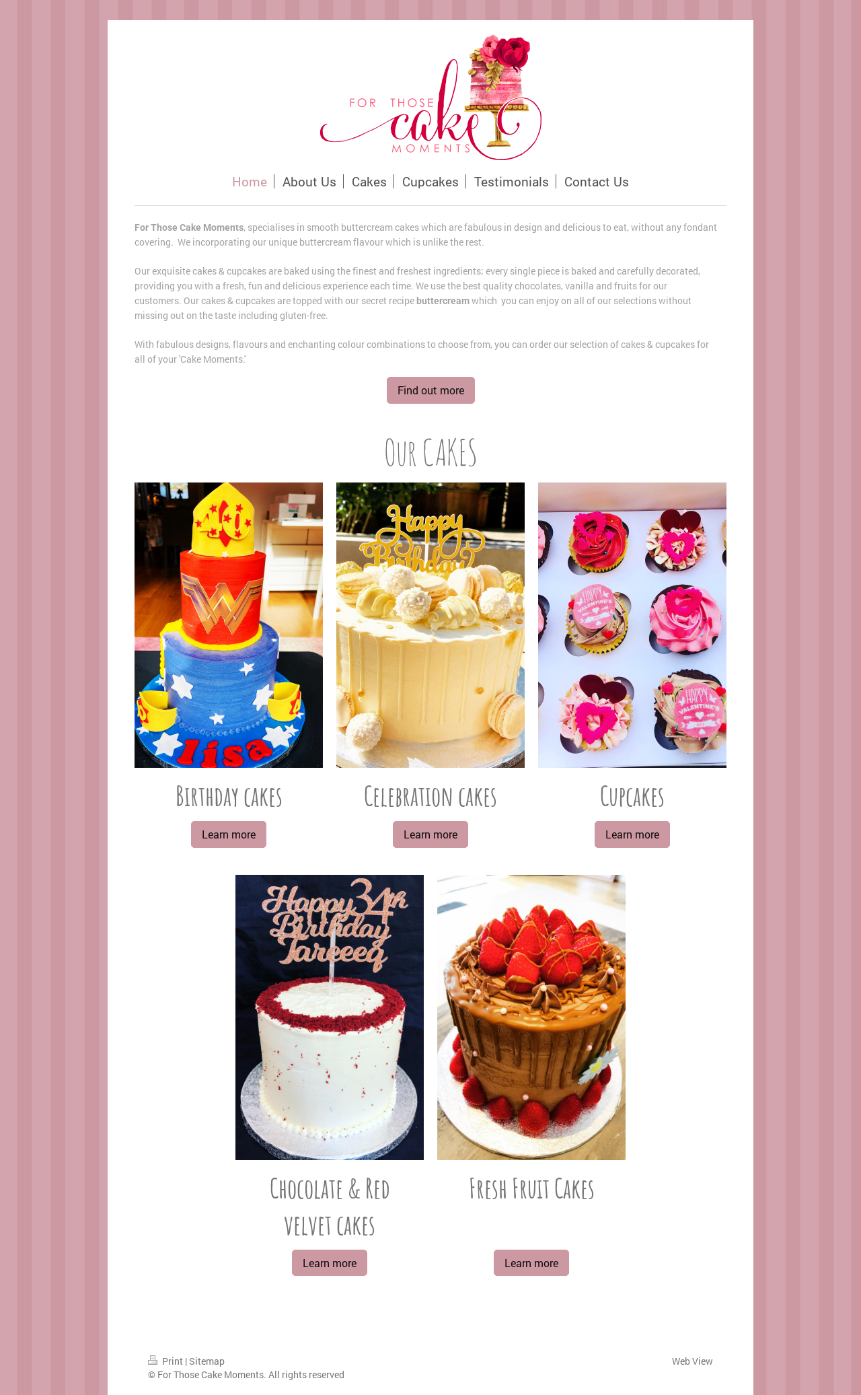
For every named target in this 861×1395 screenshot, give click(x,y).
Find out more (431, 390)
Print (166, 1361)
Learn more (229, 834)
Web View (692, 1361)
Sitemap (207, 1361)
